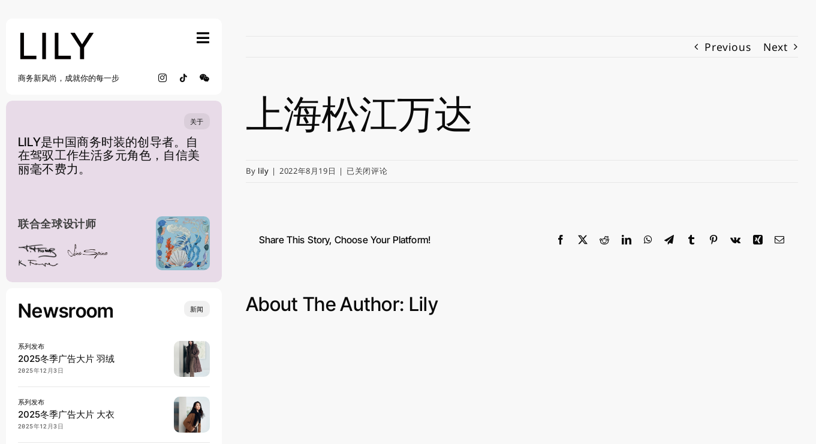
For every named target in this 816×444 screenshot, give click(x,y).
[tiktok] (183, 78)
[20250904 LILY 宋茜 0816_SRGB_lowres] (192, 401)
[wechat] (205, 78)
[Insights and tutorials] (197, 309)
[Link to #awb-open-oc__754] (203, 38)
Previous (727, 47)
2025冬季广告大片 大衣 (66, 414)
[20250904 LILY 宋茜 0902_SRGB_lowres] (192, 346)
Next (775, 47)
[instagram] (162, 78)
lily (263, 170)
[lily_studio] (57, 35)
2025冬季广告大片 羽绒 (66, 358)
